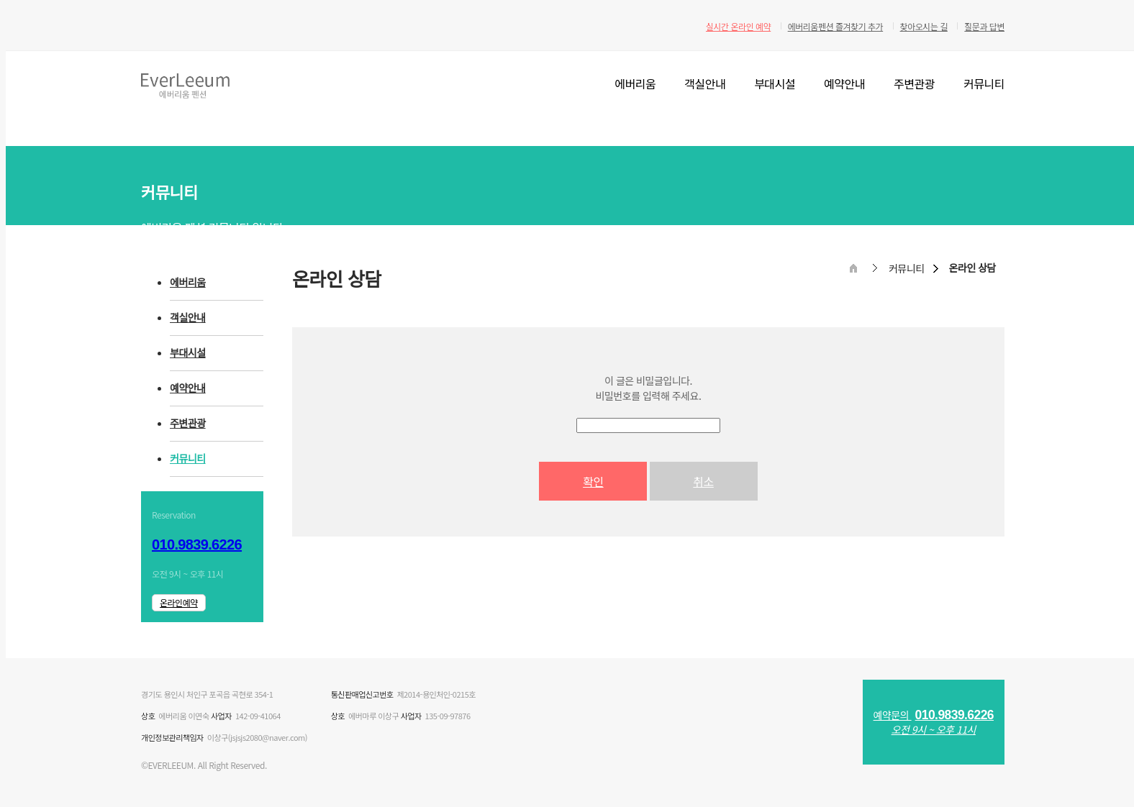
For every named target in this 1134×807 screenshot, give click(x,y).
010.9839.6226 (197, 544)
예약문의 (934, 722)
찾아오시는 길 (924, 26)
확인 (593, 481)
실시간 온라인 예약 (738, 26)
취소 (703, 481)
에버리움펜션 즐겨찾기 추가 (835, 26)
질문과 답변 (984, 26)
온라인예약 (179, 602)
